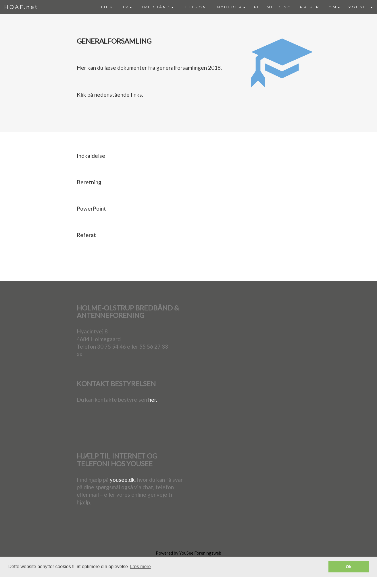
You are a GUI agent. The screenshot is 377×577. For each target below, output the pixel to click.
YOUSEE (361, 7)
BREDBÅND (157, 7)
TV (127, 7)
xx (79, 354)
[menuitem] (106, 7)
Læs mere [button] (140, 566)
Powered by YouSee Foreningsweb (188, 552)
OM (334, 7)
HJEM (106, 7)
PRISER (310, 7)
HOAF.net (21, 7)
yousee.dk (122, 479)
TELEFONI (195, 7)
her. (152, 399)
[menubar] (236, 7)
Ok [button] (348, 566)
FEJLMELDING (272, 7)
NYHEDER (231, 7)
